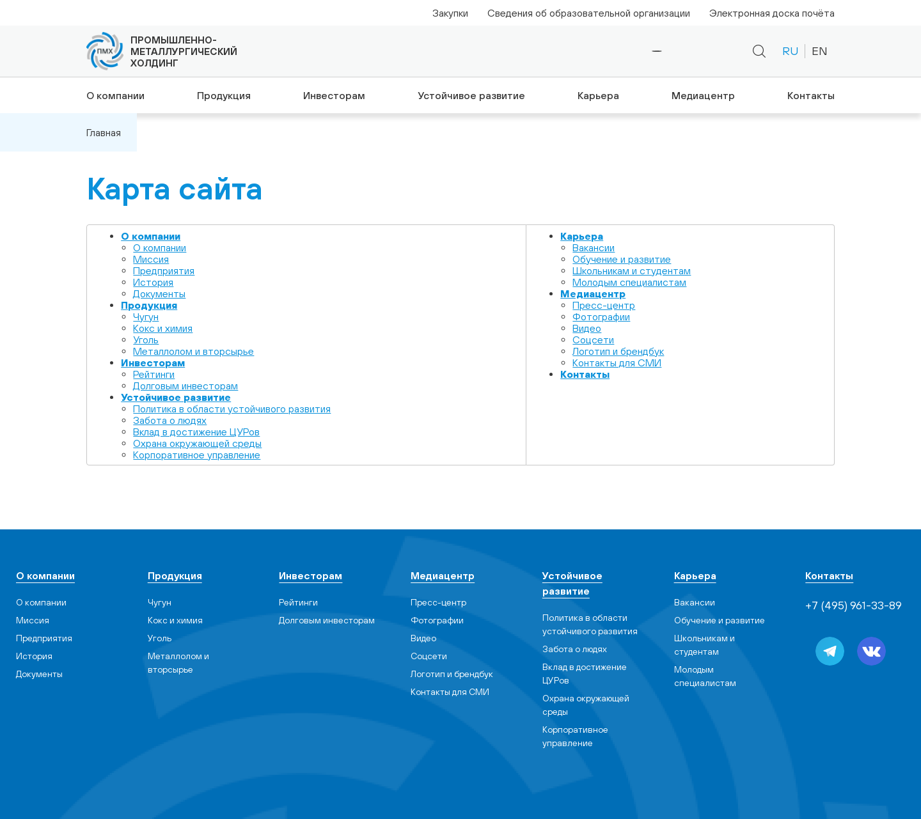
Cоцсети (593, 339)
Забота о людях (170, 420)
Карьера (597, 95)
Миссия (151, 259)
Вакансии (593, 247)
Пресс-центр (603, 305)
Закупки (450, 13)
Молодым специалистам (629, 282)
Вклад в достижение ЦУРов (196, 431)
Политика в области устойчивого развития (232, 408)
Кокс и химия (163, 328)
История (153, 282)
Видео (586, 328)
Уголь (146, 339)
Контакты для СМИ (616, 362)
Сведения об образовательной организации (588, 13)
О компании (112, 95)
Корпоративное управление (196, 454)
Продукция (222, 95)
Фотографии (601, 316)
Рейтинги (154, 374)
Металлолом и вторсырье (193, 351)
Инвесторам (333, 95)
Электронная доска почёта (772, 13)
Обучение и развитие (621, 259)
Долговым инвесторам (185, 385)
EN (820, 51)
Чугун (146, 316)
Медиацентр (703, 95)
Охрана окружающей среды (197, 443)
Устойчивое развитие (470, 95)
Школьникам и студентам (631, 270)
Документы (159, 293)
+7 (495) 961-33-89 (613, 51)
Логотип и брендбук (618, 351)
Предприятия (163, 270)
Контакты (813, 95)
